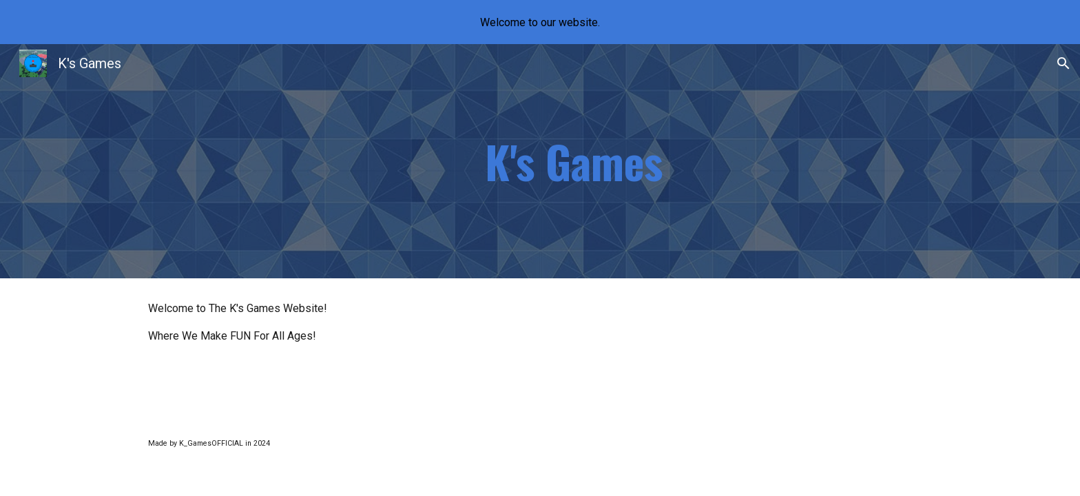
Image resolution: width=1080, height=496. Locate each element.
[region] (540, 22)
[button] (1063, 63)
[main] (573, 161)
